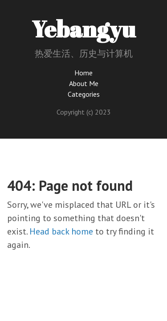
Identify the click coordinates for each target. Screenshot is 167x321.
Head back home (61, 231)
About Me (83, 83)
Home (83, 72)
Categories (84, 94)
